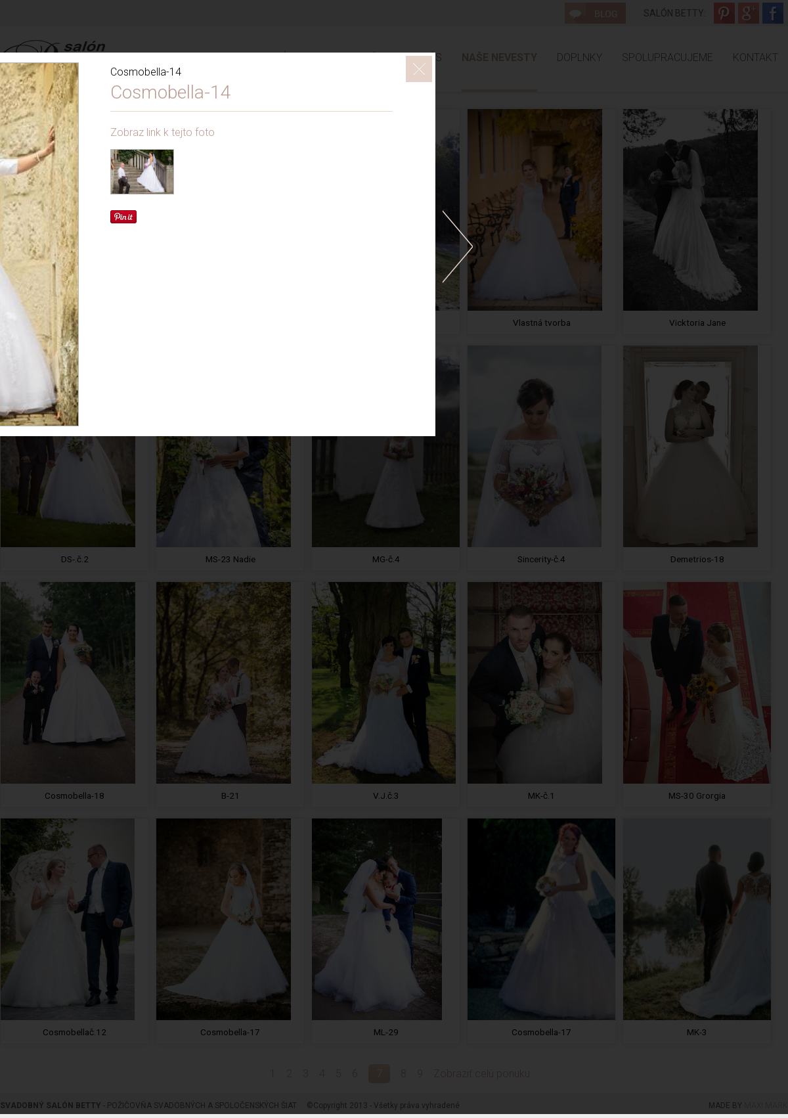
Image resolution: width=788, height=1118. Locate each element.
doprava (457, 246)
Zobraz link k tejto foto (162, 132)
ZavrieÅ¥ (419, 69)
